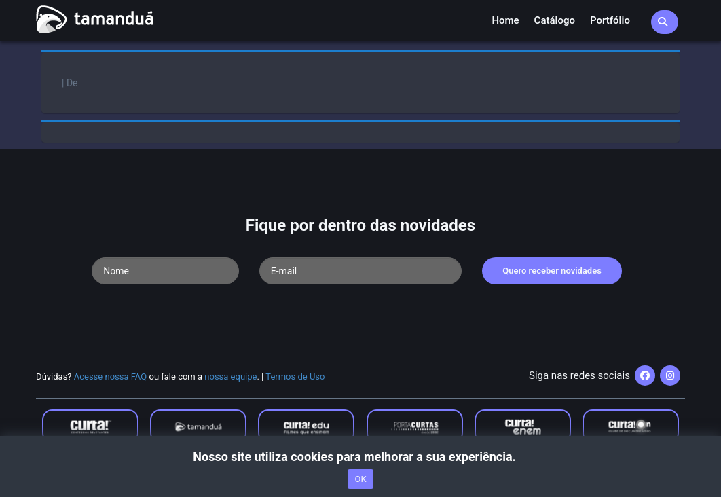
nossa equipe (230, 376)
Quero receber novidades (552, 270)
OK (360, 479)
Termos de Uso (295, 376)
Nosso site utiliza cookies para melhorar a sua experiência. (360, 456)
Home (505, 20)
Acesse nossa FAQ (110, 376)
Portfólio (610, 20)
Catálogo (554, 20)
